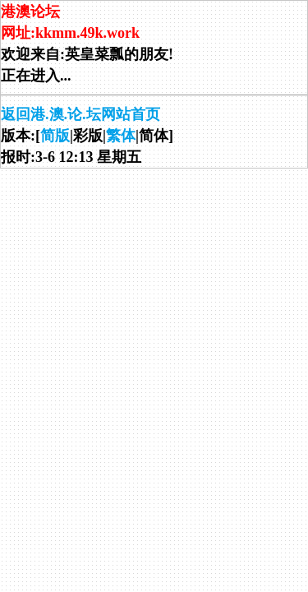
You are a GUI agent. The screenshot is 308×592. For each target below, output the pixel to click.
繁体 (121, 135)
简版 (55, 135)
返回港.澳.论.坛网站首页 (80, 114)
